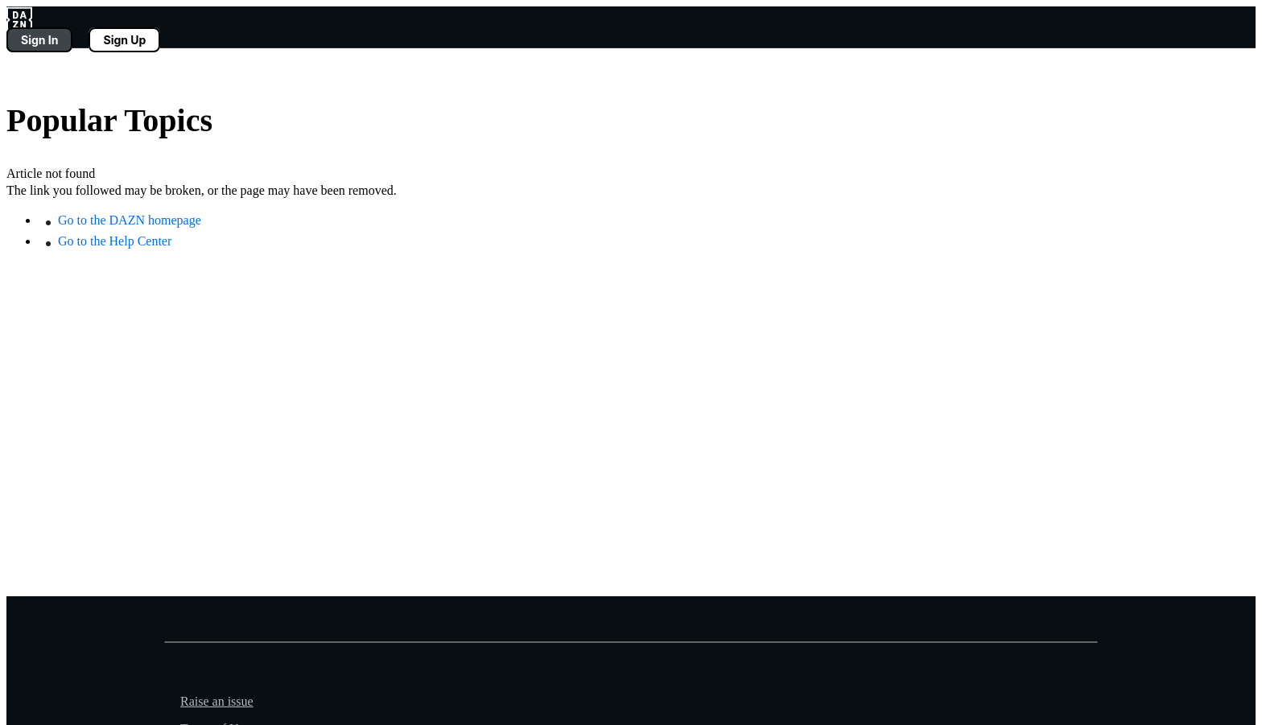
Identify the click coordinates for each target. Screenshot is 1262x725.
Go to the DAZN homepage (129, 220)
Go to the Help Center (114, 241)
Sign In (39, 40)
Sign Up (124, 40)
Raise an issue (217, 701)
